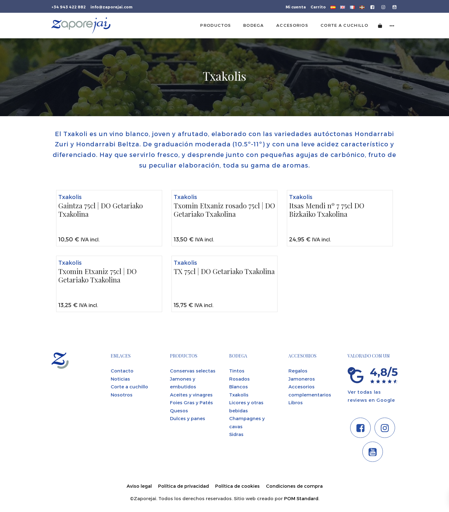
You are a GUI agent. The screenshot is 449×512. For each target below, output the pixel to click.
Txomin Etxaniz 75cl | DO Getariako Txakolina (97, 275)
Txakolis (70, 196)
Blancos (238, 386)
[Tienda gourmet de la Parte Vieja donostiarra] (80, 25)
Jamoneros (301, 379)
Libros (295, 402)
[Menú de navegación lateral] (392, 25)
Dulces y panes (187, 418)
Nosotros (122, 394)
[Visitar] (372, 6)
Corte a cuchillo (129, 386)
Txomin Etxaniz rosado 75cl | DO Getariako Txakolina (224, 210)
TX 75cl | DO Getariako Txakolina (224, 271)
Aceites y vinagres (191, 394)
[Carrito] (380, 25)
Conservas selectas (192, 370)
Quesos (179, 410)
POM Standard (301, 498)
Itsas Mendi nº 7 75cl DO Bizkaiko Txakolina (326, 210)
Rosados (239, 379)
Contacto (122, 370)
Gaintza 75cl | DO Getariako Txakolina (100, 210)
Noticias (120, 379)
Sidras (236, 434)
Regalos (297, 370)
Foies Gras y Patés (191, 402)
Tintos (236, 370)
